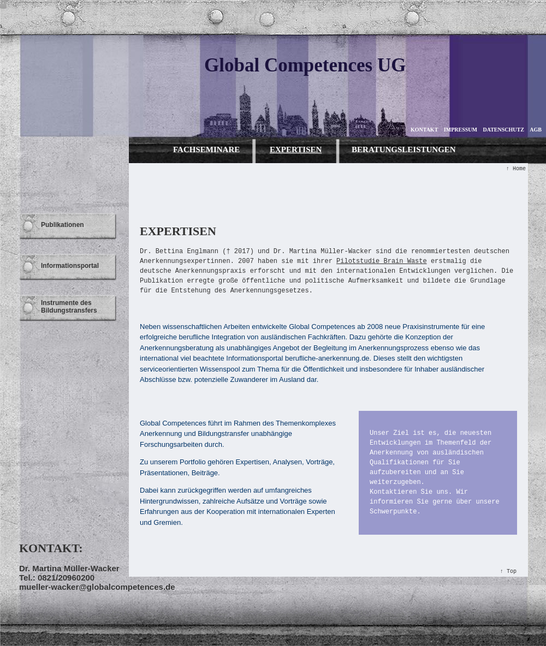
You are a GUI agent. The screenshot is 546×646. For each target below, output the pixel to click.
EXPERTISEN (296, 149)
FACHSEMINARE (206, 149)
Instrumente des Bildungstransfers (69, 306)
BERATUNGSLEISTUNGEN (404, 149)
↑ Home (516, 169)
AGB (536, 130)
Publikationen (62, 225)
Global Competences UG (305, 65)
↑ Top (508, 572)
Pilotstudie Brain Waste (381, 261)
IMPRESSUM (460, 130)
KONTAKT (424, 130)
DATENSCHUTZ (503, 130)
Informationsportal (70, 266)
